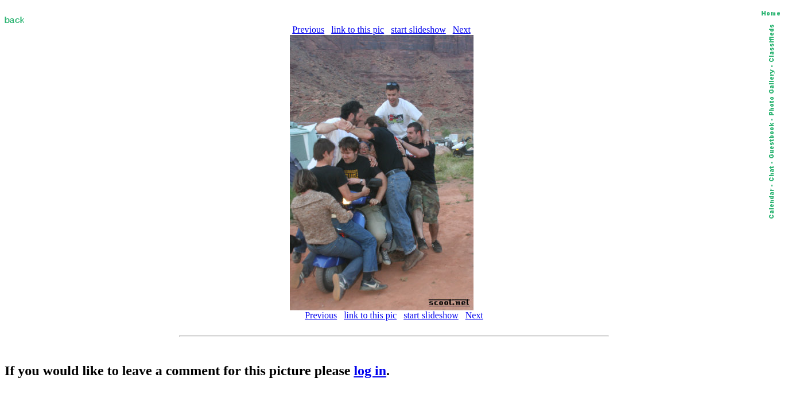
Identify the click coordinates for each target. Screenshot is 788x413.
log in (370, 370)
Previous (308, 29)
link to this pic (357, 29)
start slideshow (418, 29)
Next (462, 29)
